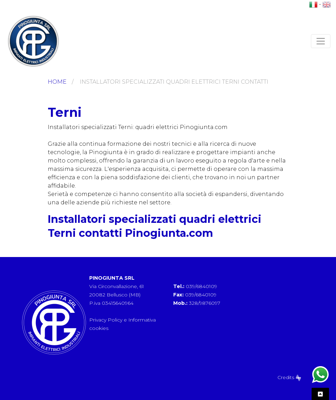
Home (57, 81)
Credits (289, 377)
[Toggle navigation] (320, 41)
